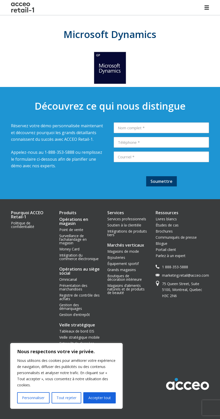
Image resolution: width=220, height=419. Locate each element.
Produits (67, 212)
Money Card (69, 249)
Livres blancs (166, 219)
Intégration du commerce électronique (79, 257)
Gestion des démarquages (70, 306)
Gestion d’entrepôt (74, 314)
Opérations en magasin (73, 221)
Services (115, 212)
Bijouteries (116, 257)
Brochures (164, 231)
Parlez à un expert (171, 255)
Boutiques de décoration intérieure (124, 277)
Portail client (166, 249)
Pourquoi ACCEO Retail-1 (27, 215)
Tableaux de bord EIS (76, 331)
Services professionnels (126, 219)
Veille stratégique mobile (79, 337)
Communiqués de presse (176, 237)
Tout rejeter (66, 397)
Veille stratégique (77, 325)
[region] (66, 376)
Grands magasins (121, 269)
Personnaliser (33, 397)
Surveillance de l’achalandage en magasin (73, 239)
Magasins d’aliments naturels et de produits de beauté (126, 289)
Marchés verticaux (125, 245)
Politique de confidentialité (22, 225)
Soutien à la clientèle (124, 225)
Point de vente (71, 229)
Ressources (167, 212)
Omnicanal (68, 279)
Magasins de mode (123, 251)
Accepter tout (99, 397)
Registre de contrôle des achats (79, 297)
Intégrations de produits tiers (127, 233)
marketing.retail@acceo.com (185, 275)
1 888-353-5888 (175, 266)
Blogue (161, 243)
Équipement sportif (123, 263)
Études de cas (167, 225)
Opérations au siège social (79, 271)
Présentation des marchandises (73, 287)
